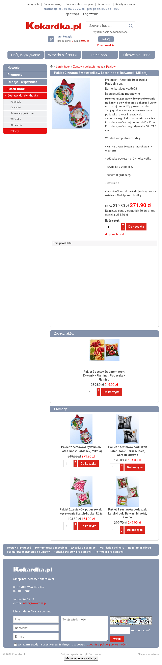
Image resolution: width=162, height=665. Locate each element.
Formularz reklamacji (110, 551)
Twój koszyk (52, 39)
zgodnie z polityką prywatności (106, 644)
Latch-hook (100, 55)
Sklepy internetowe (148, 654)
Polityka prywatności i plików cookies (81, 654)
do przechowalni (115, 234)
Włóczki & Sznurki (62, 55)
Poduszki (15, 101)
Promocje (15, 75)
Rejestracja (71, 14)
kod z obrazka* (140, 630)
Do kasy (106, 39)
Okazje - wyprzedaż (22, 82)
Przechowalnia (105, 45)
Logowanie (91, 14)
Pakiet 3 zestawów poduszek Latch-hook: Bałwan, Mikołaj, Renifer (127, 513)
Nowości (13, 68)
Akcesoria (16, 125)
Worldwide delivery (112, 547)
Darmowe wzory (53, 4)
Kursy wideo (104, 4)
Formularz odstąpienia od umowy (28, 551)
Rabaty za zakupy (125, 4)
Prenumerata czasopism (79, 4)
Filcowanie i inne (136, 55)
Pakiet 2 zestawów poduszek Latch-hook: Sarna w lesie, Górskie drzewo (127, 450)
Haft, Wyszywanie (25, 55)
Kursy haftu (33, 4)
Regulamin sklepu (139, 547)
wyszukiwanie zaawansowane (110, 32)
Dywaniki (15, 107)
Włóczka (15, 119)
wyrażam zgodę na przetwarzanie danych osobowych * (72, 644)
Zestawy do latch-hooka (22, 95)
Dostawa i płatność (19, 547)
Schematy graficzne (21, 113)
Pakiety (14, 131)
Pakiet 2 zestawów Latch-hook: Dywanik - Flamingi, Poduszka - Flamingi (104, 375)
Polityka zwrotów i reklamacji (72, 551)
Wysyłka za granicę (83, 547)
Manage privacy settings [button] (81, 658)
